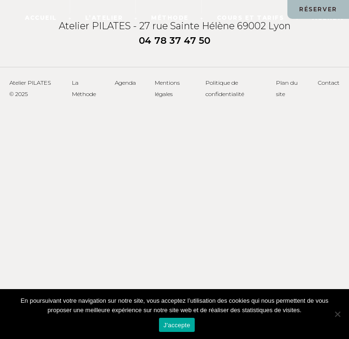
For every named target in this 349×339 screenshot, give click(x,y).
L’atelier (104, 17)
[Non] (337, 314)
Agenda (125, 82)
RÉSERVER (318, 9)
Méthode (170, 17)
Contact (329, 82)
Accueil (41, 17)
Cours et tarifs (251, 17)
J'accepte (177, 325)
